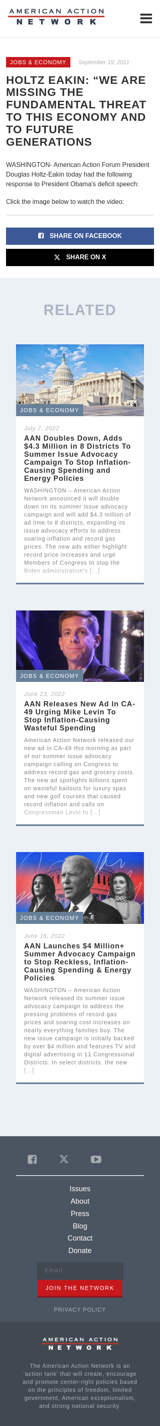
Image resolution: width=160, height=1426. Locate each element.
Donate (80, 1251)
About (79, 1201)
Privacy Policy (80, 1309)
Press (80, 1214)
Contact (80, 1238)
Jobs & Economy (38, 62)
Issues (80, 1189)
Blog (80, 1226)
